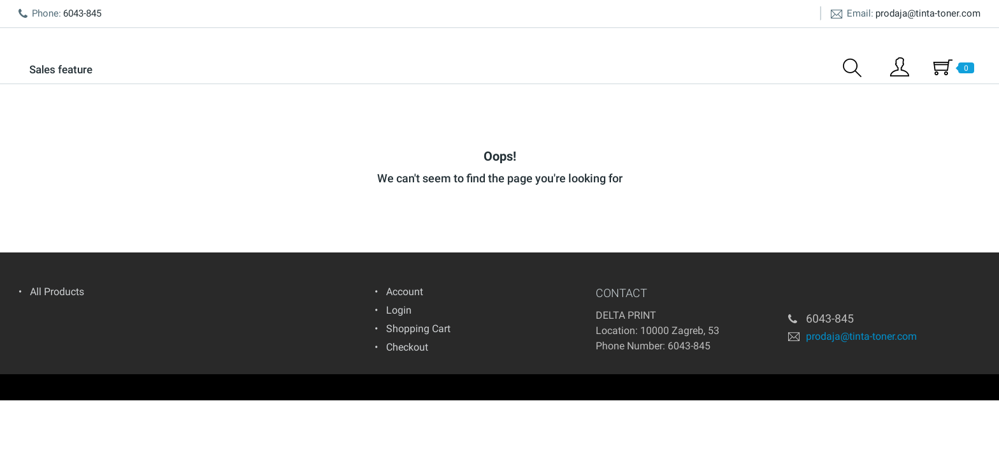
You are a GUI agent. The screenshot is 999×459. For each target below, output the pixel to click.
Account (404, 292)
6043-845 (689, 346)
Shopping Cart (418, 329)
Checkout (407, 347)
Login (399, 310)
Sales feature (60, 69)
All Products (57, 292)
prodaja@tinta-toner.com (928, 13)
